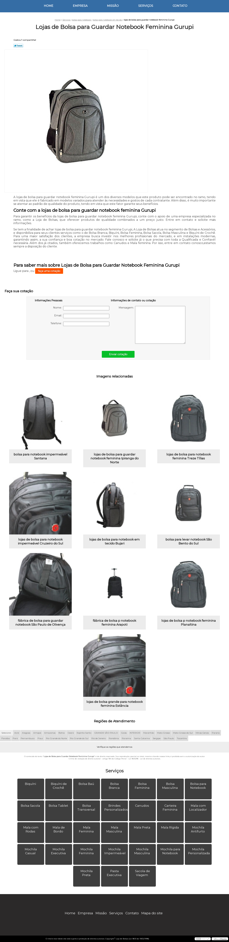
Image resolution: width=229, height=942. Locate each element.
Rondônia (114, 738)
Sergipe (156, 738)
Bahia (62, 732)
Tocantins (182, 738)
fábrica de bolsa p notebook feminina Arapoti (114, 622)
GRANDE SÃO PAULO (106, 732)
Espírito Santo (84, 732)
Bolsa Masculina (170, 786)
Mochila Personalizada (199, 851)
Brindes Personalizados (116, 807)
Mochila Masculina (142, 851)
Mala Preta (142, 827)
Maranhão (148, 732)
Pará (15, 738)
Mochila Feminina (86, 851)
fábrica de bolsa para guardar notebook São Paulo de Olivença (40, 622)
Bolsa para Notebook (198, 786)
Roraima (126, 738)
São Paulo (169, 738)
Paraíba (5, 738)
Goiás (124, 732)
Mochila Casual (31, 851)
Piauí (40, 738)
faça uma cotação (49, 271)
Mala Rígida (170, 827)
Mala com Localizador (198, 807)
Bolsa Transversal (86, 807)
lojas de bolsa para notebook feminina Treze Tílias (188, 456)
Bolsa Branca (114, 786)
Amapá (37, 732)
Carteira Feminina (170, 807)
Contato (180, 6)
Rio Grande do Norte (56, 738)
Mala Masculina (114, 829)
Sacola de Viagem (142, 873)
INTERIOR (135, 732)
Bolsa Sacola (31, 805)
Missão (113, 6)
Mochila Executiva (59, 851)
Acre (16, 732)
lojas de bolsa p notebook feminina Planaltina (188, 622)
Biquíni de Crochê (59, 786)
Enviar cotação (118, 354)
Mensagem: (152, 325)
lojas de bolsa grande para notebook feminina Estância (114, 703)
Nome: (81, 308)
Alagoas (26, 732)
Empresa (80, 6)
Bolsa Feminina (142, 786)
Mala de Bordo (59, 829)
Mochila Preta (87, 873)
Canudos (142, 805)
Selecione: (6, 732)
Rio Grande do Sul (79, 738)
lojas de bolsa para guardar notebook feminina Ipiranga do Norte (115, 458)
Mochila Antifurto (198, 829)
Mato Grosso (163, 732)
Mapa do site (152, 913)
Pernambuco (28, 738)
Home (48, 6)
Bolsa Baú (87, 784)
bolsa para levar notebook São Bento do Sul (188, 541)
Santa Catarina (142, 738)
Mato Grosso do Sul (183, 732)
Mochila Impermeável (115, 851)
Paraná (216, 732)
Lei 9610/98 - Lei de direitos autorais (144, 759)
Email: (81, 316)
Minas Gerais (202, 732)
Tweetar (18, 45)
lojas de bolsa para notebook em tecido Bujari (114, 541)
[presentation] (57, 337)
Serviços (145, 6)
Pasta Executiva (114, 873)
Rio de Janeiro (98, 738)
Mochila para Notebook (170, 851)
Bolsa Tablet (59, 805)
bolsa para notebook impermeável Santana (40, 456)
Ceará (71, 732)
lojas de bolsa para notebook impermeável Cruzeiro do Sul (40, 541)
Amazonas (49, 732)
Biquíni (31, 784)
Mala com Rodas (30, 829)
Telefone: (79, 324)
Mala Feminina (86, 829)
